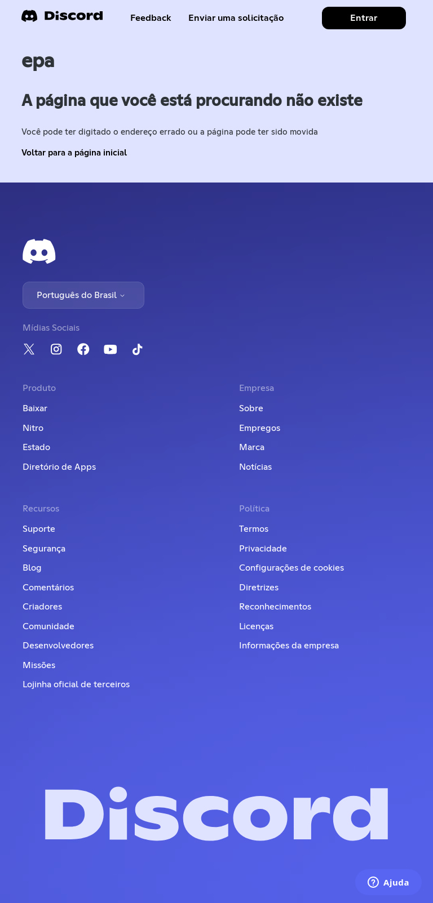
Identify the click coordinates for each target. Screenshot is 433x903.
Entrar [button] (363, 18)
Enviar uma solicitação (236, 18)
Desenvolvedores (58, 645)
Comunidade (48, 626)
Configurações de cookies (291, 567)
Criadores (42, 606)
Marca (251, 447)
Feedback (150, 18)
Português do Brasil (81, 295)
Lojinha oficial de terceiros (76, 684)
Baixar (35, 408)
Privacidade (263, 548)
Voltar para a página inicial (74, 153)
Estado (36, 447)
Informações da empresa (289, 645)
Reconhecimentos (275, 606)
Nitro (33, 428)
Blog (32, 567)
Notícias (255, 466)
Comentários (48, 587)
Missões (39, 665)
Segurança (44, 548)
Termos (253, 528)
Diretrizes (259, 587)
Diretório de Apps (59, 466)
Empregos (259, 428)
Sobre (251, 408)
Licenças (256, 626)
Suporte (39, 528)
